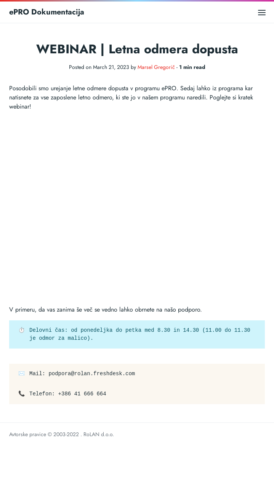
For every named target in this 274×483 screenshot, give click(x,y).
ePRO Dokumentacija (46, 12)
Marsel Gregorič (156, 67)
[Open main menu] (262, 12)
